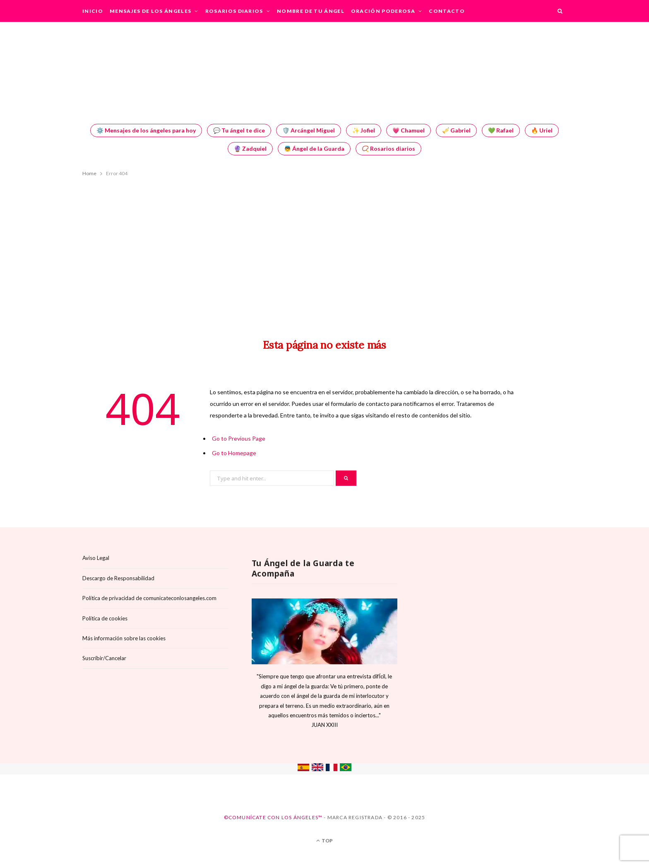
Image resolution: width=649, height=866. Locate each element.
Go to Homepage (234, 452)
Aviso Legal (95, 558)
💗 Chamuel (408, 130)
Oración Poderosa (383, 11)
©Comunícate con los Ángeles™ (273, 817)
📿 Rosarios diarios (388, 148)
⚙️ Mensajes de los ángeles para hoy (146, 130)
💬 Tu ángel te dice (239, 130)
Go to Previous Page (238, 438)
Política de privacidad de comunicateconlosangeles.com (149, 598)
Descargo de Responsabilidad (118, 578)
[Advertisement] (324, 250)
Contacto (447, 11)
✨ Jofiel (363, 130)
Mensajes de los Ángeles (150, 11)
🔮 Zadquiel (250, 148)
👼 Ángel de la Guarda (314, 148)
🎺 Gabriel (456, 130)
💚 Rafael (501, 130)
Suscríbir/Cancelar (104, 658)
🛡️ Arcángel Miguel (308, 130)
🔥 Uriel (542, 130)
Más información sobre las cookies (124, 638)
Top (324, 840)
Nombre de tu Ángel (310, 11)
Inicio (92, 11)
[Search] (560, 11)
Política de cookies (104, 618)
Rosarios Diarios (234, 11)
